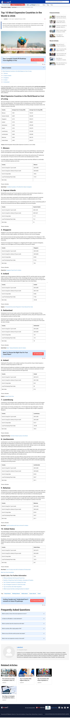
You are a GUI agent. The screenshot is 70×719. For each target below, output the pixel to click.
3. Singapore (6, 77)
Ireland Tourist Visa (9, 396)
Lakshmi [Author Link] (6, 19)
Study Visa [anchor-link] (27, 4)
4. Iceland (5, 80)
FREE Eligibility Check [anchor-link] (36, 4)
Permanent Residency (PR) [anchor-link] (8, 4)
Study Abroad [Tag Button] (7, 593)
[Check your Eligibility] (37, 59)
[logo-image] (6, 2)
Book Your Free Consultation (7, 572)
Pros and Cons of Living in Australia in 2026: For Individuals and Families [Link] (61, 45)
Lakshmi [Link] (20, 647)
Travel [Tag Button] (39, 593)
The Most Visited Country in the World (19, 435)
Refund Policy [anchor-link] (34, 714)
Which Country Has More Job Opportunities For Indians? (16, 588)
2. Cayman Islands (7, 75)
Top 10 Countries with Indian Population (13, 586)
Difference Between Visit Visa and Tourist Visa (14, 578)
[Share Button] (45, 19)
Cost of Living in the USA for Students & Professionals (18, 569)
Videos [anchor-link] (43, 4)
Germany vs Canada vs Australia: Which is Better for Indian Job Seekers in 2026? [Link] (61, 26)
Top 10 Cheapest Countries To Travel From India (14, 584)
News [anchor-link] (52, 4)
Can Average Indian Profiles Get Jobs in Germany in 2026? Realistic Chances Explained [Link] (60, 21)
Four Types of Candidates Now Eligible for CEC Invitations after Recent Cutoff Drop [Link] (61, 35)
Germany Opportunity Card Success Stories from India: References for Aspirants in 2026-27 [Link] (61, 17)
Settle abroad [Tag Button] (24, 593)
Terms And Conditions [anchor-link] (20, 714)
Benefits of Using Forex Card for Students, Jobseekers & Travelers (18, 580)
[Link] (52, 45)
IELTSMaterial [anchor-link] (8, 714)
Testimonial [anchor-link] (66, 4)
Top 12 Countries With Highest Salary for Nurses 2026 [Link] (61, 49)
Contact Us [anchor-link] (40, 714)
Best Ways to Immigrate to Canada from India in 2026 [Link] (61, 59)
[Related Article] (9, 677)
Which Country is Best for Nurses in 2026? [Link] (61, 31)
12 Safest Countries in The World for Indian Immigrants (19, 187)
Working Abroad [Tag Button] (16, 593)
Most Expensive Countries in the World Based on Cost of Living (17, 71)
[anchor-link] (4, 708)
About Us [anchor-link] (14, 714)
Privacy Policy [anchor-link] (28, 714)
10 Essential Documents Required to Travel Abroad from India (19, 307)
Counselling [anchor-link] (61, 4)
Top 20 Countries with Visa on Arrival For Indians (17, 525)
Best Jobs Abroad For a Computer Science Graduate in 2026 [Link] (61, 63)
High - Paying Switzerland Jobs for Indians (16, 348)
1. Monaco (5, 73)
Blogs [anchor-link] (48, 4)
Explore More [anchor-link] (54, 707)
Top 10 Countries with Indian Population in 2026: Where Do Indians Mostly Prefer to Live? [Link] (61, 54)
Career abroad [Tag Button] (32, 593)
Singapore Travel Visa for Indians (13, 270)
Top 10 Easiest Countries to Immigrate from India (15, 582)
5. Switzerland (6, 82)
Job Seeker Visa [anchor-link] (19, 4)
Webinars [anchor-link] (56, 4)
